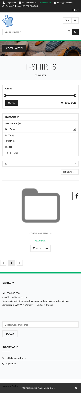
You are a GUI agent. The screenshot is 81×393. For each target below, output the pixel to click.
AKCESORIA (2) (13, 123)
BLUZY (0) (10, 129)
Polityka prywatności (16, 357)
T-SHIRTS (40, 75)
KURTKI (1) (10, 147)
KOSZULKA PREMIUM (40, 233)
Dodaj (10, 333)
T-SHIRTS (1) (11, 153)
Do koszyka (41, 248)
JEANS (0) (10, 141)
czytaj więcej (14, 48)
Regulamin (11, 363)
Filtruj (11, 103)
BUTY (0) (9, 135)
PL (76, 10)
